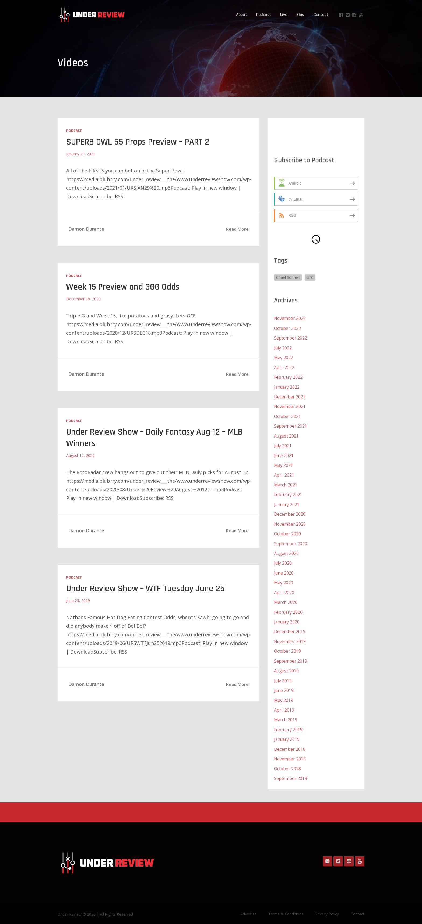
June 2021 (284, 454)
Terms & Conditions (285, 908)
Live (283, 14)
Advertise (248, 908)
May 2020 (283, 580)
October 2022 (287, 328)
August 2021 (286, 435)
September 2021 (290, 425)
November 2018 (290, 754)
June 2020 (284, 570)
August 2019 (286, 667)
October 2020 (287, 531)
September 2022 (290, 338)
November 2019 (290, 638)
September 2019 (290, 657)
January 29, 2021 (80, 153)
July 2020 (283, 560)
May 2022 (283, 357)
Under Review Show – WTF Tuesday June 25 (147, 588)
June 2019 (284, 686)
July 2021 (283, 444)
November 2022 (290, 319)
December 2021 (289, 396)
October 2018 (287, 763)
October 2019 (287, 647)
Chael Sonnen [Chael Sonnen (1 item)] (288, 277)
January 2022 (287, 386)
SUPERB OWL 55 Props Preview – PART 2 (140, 142)
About (241, 14)
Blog (300, 14)
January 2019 (287, 734)
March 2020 (286, 599)
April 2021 (284, 473)
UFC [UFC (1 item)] (310, 277)
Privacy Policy (327, 908)
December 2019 (289, 628)
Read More (237, 229)
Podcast (263, 14)
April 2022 (284, 367)
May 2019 (283, 696)
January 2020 (287, 618)
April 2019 (284, 705)
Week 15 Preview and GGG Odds (123, 287)
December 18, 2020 (83, 298)
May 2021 (283, 464)
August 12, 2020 (80, 455)
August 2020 (286, 551)
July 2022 (283, 348)
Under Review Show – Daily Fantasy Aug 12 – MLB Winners (156, 437)
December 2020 (289, 512)
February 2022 (288, 377)
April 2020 (284, 589)
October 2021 (287, 415)
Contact (321, 14)
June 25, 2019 (78, 600)
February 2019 (288, 725)
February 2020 (288, 609)
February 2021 (288, 493)
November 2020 (290, 522)
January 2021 (287, 502)
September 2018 (290, 773)
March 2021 (286, 483)
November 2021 (290, 406)
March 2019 (286, 715)
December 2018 (289, 744)
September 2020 (290, 541)
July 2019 (283, 676)
